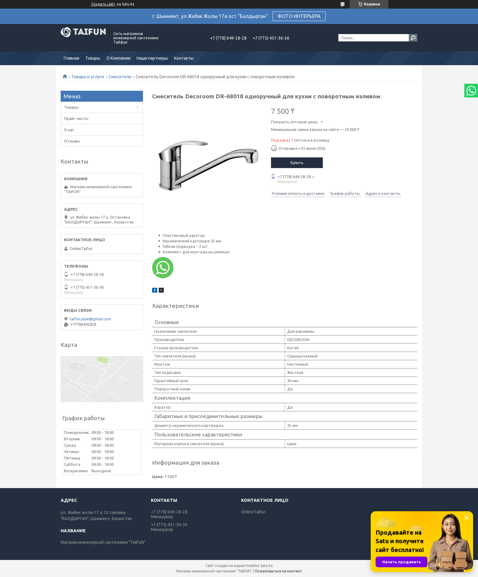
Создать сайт (103, 4)
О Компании (118, 58)
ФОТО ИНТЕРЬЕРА (299, 16)
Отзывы (72, 141)
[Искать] (413, 37)
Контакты (184, 58)
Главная (71, 58)
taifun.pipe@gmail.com (90, 319)
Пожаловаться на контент (278, 571)
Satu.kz (266, 566)
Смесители (120, 76)
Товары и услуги (87, 76)
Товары (92, 58)
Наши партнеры (152, 58)
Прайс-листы (76, 118)
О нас (69, 130)
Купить (297, 162)
